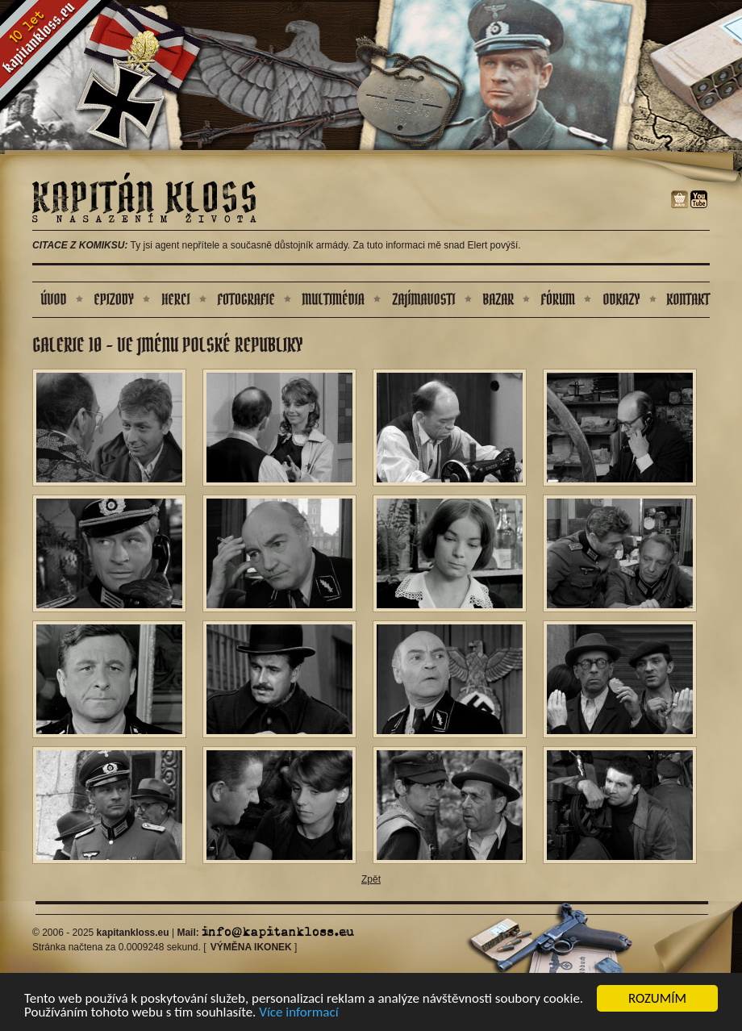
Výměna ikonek (251, 947)
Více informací (298, 1012)
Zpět (371, 879)
